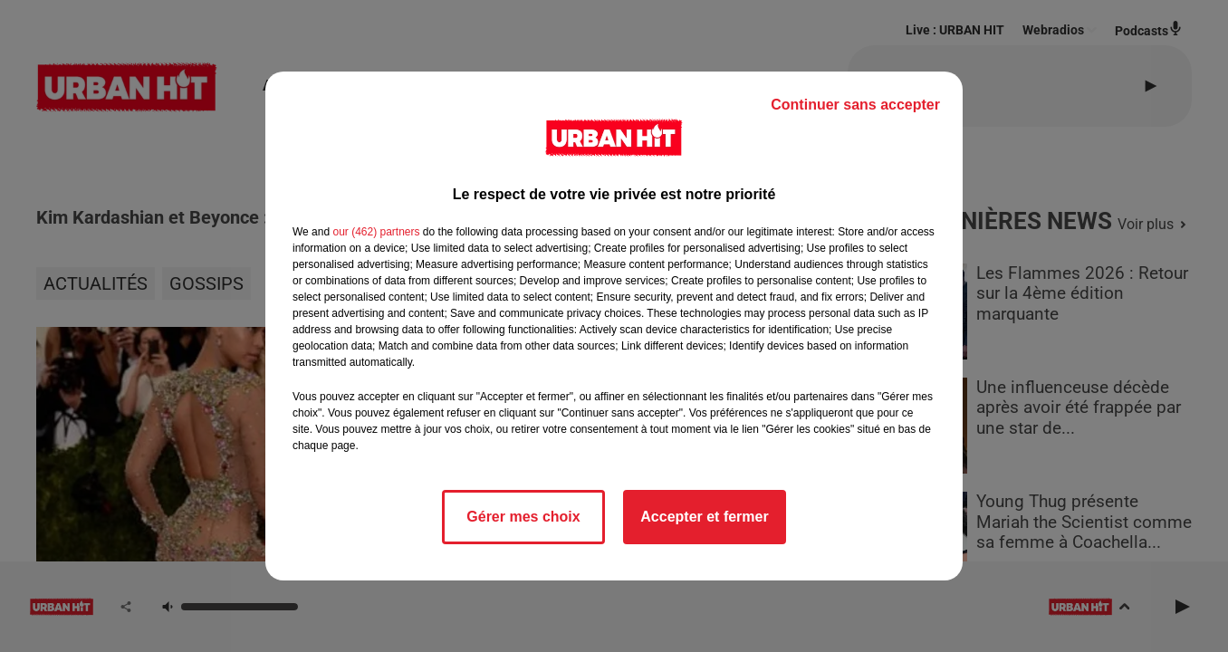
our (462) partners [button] (375, 231)
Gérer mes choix (523, 516)
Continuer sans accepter (855, 104)
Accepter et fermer (704, 516)
